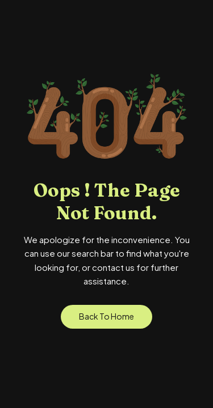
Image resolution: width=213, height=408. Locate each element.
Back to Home (106, 316)
